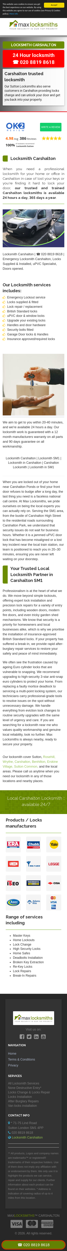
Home (12, 1053)
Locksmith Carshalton (27, 1137)
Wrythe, (9, 761)
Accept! (54, 5)
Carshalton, (23, 761)
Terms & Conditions (21, 1059)
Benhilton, (39, 761)
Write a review (50, 127)
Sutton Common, (26, 766)
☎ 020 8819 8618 (34, 1245)
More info (13, 13)
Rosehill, (49, 756)
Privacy (13, 1065)
